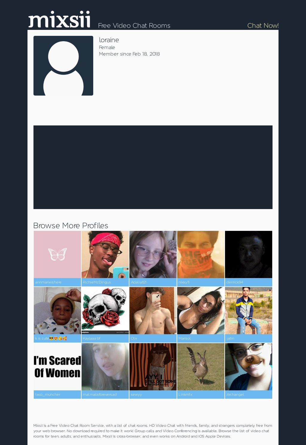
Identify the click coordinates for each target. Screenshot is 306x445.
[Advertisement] (228, 76)
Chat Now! (263, 25)
